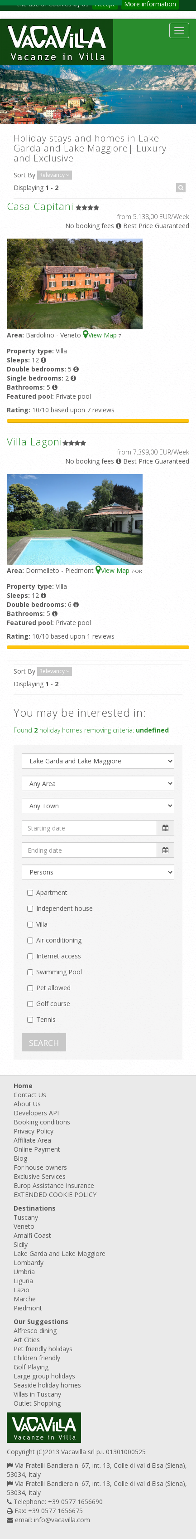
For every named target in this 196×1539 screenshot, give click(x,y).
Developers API (36, 1113)
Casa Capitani (40, 206)
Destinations (35, 1208)
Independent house (64, 908)
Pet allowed (53, 987)
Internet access (58, 956)
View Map (101, 335)
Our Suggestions (41, 1321)
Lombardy (28, 1262)
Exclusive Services (40, 1176)
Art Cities (27, 1339)
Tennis (46, 1019)
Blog (20, 1158)
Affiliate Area (32, 1140)
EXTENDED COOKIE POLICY (55, 1194)
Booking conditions (42, 1122)
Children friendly (37, 1357)
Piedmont (28, 1308)
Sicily (21, 1244)
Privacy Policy (33, 1131)
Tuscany (26, 1217)
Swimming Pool (59, 971)
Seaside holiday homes (47, 1385)
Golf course (53, 1003)
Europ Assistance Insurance (54, 1185)
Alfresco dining (35, 1330)
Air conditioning (58, 940)
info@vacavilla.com (62, 1519)
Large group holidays (44, 1376)
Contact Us (30, 1094)
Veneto (24, 1226)
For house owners (40, 1167)
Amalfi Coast (32, 1235)
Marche (25, 1299)
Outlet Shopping (37, 1403)
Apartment (51, 892)
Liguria (23, 1280)
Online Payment (37, 1149)
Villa (42, 924)
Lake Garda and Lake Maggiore (59, 1253)
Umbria (24, 1271)
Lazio (21, 1289)
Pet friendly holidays (43, 1348)
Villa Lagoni (34, 441)
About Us (27, 1103)
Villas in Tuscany (37, 1394)
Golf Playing (31, 1367)
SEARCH (44, 1042)
